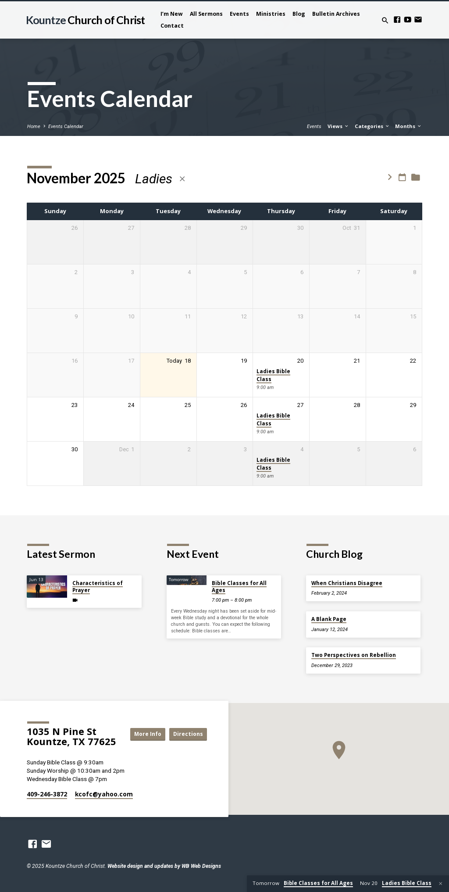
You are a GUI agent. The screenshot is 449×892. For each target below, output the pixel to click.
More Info (187, 726)
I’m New (171, 14)
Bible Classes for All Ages (239, 586)
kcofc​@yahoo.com (104, 794)
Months (408, 126)
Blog (298, 14)
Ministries (270, 14)
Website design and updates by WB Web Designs (164, 866)
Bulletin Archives (336, 14)
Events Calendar (65, 126)
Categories (372, 126)
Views (338, 126)
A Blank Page (328, 619)
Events (239, 14)
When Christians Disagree (346, 583)
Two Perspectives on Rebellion (353, 655)
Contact (172, 25)
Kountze (85, 19)
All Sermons (206, 14)
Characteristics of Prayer (97, 586)
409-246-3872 (47, 794)
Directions (187, 742)
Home (33, 126)
